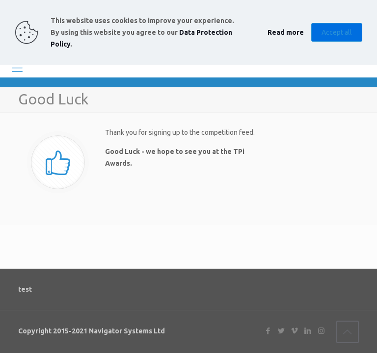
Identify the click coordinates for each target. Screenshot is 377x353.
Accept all (337, 32)
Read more (286, 32)
